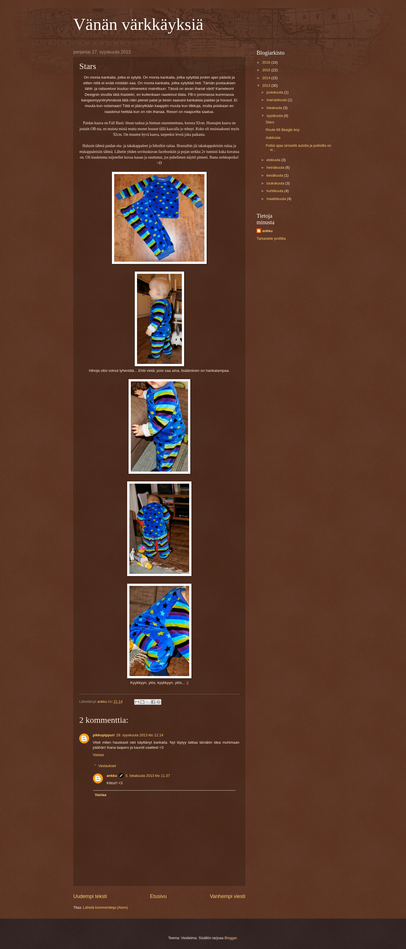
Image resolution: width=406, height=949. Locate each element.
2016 (266, 62)
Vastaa (98, 755)
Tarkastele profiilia (271, 238)
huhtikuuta (275, 191)
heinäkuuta (275, 167)
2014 (266, 78)
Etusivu (158, 896)
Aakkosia (273, 137)
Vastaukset (107, 765)
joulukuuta (275, 92)
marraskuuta (277, 100)
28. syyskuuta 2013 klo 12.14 (139, 735)
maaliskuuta (276, 199)
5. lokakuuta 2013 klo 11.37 (147, 776)
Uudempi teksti (90, 896)
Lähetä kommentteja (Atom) (105, 907)
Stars (270, 122)
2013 (266, 85)
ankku (112, 776)
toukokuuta (275, 183)
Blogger (230, 938)
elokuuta (273, 160)
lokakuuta (274, 108)
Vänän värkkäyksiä (138, 24)
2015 (266, 70)
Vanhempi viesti (227, 896)
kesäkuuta (275, 175)
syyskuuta (275, 116)
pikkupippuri (103, 735)
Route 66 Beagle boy (282, 130)
